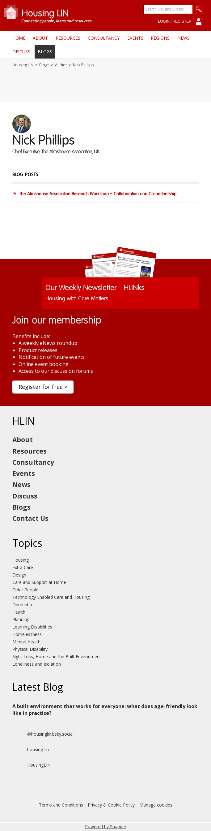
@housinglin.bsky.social (43, 734)
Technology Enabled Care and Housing (51, 597)
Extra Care (22, 567)
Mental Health (26, 642)
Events (135, 38)
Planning (20, 619)
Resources (68, 38)
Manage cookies (155, 805)
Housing (20, 560)
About (40, 38)
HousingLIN (31, 765)
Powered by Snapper (105, 826)
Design (19, 575)
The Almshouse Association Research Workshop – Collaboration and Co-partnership (97, 194)
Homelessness (27, 634)
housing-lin (30, 749)
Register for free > (43, 386)
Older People (25, 590)
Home (18, 38)
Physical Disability (30, 649)
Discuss (21, 51)
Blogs (45, 51)
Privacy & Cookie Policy (111, 805)
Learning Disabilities (32, 627)
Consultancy (104, 38)
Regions (160, 38)
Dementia (22, 604)
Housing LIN (22, 65)
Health (18, 612)
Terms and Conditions (61, 805)
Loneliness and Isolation (36, 664)
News (183, 38)
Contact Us (30, 518)
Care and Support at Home (39, 582)
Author (61, 65)
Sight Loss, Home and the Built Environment (56, 656)
